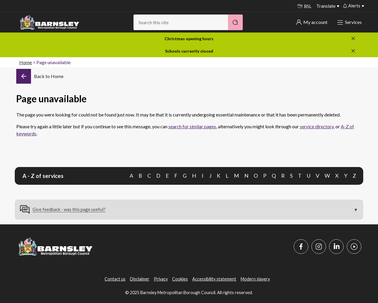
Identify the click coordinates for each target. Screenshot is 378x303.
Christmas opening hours (189, 38)
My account (312, 22)
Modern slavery (255, 278)
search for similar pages (192, 126)
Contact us (115, 278)
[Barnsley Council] (49, 22)
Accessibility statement (214, 278)
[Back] (39, 76)
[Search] (235, 22)
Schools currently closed (189, 51)
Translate (325, 6)
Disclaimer (139, 278)
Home (25, 62)
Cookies (180, 278)
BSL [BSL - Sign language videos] (304, 6)
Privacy (161, 278)
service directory (317, 126)
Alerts (351, 5)
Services (350, 22)
